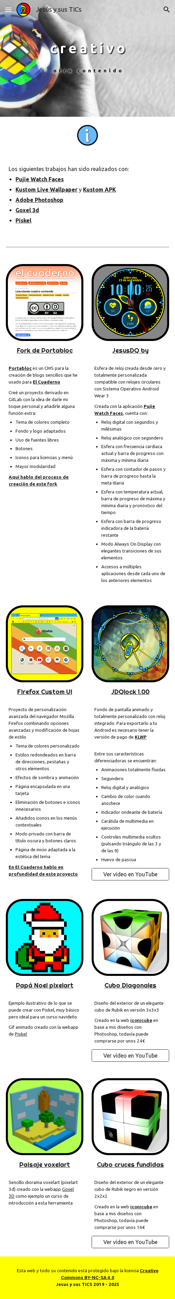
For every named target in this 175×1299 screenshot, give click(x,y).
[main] (87, 194)
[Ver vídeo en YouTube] (130, 874)
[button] (8, 9)
